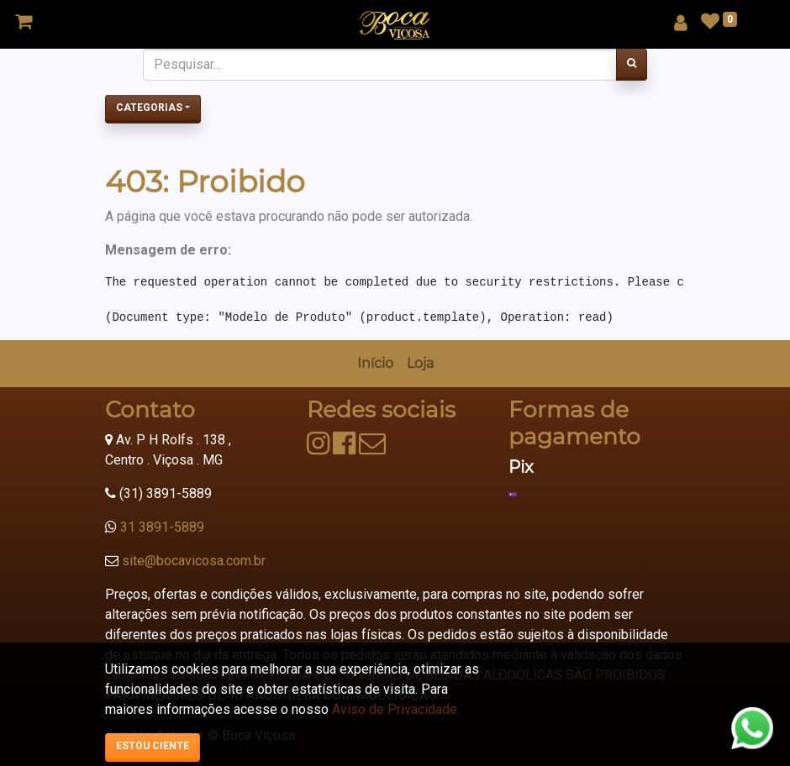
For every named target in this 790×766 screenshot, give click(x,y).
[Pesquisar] (631, 65)
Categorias (149, 107)
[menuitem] (375, 363)
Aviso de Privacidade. (396, 709)
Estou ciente (152, 746)
